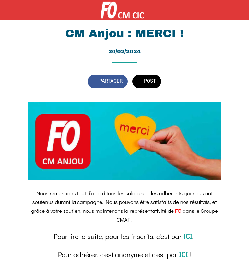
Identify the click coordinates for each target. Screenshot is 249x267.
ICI (187, 236)
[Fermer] (10, 10)
